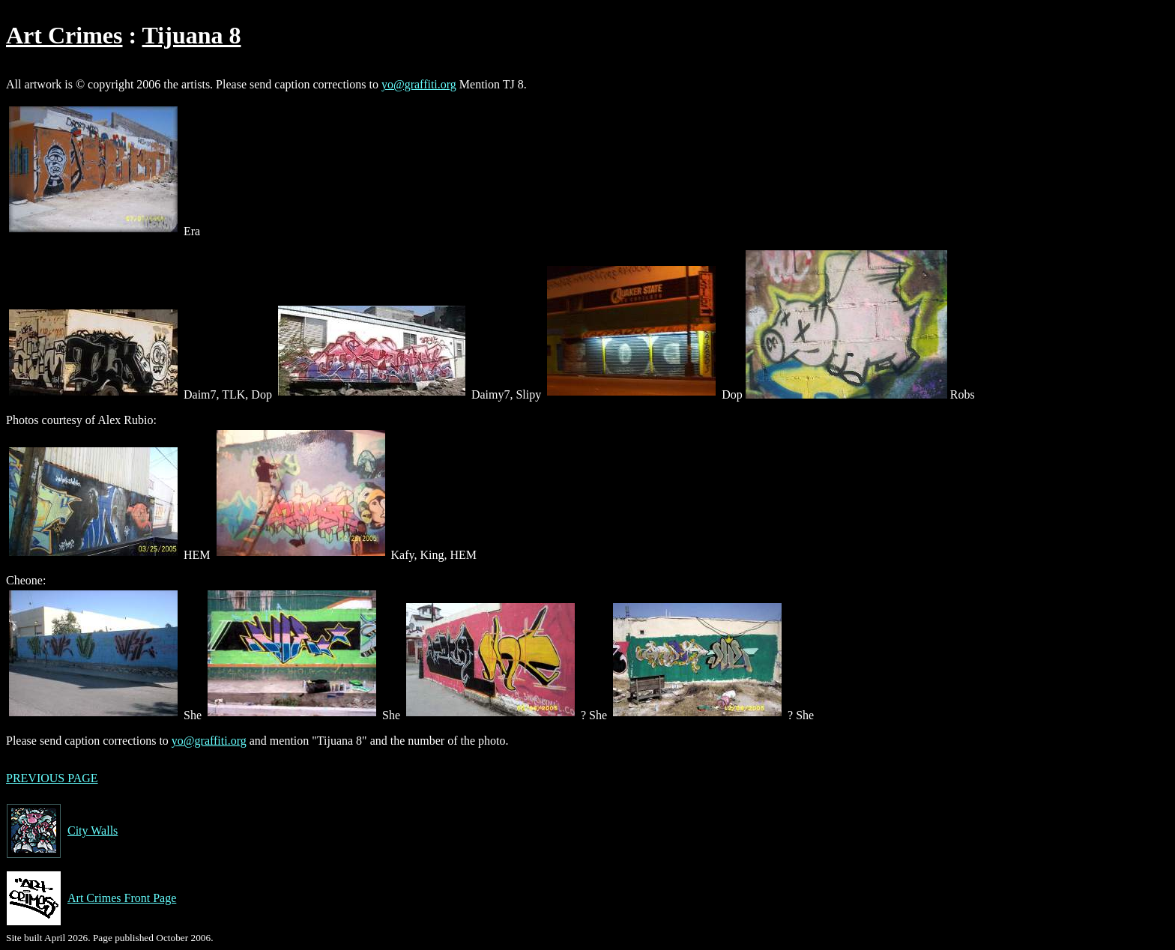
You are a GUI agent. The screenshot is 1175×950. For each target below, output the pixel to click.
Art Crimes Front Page (91, 898)
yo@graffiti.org (418, 84)
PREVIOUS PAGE (52, 778)
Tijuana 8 (191, 35)
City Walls (62, 831)
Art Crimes (64, 35)
